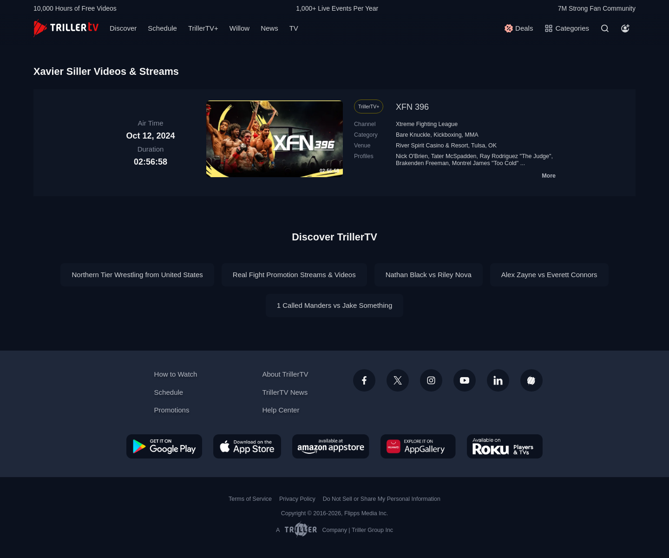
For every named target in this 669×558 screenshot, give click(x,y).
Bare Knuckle (413, 135)
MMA (472, 135)
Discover (123, 28)
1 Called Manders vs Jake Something (334, 305)
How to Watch (175, 374)
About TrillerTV (285, 374)
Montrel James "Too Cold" (485, 163)
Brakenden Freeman (422, 163)
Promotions (172, 410)
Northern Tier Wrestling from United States (137, 275)
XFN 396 (412, 107)
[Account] (625, 28)
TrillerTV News (285, 392)
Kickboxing (447, 135)
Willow (239, 28)
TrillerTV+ (203, 28)
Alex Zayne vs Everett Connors (549, 275)
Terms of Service (250, 499)
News (269, 28)
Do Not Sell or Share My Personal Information (381, 499)
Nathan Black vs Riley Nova (429, 275)
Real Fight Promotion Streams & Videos (294, 275)
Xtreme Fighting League (427, 124)
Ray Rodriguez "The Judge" (515, 156)
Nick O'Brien (412, 156)
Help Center (280, 410)
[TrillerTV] (65, 28)
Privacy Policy (297, 499)
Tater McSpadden (454, 156)
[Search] (605, 28)
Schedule (162, 28)
